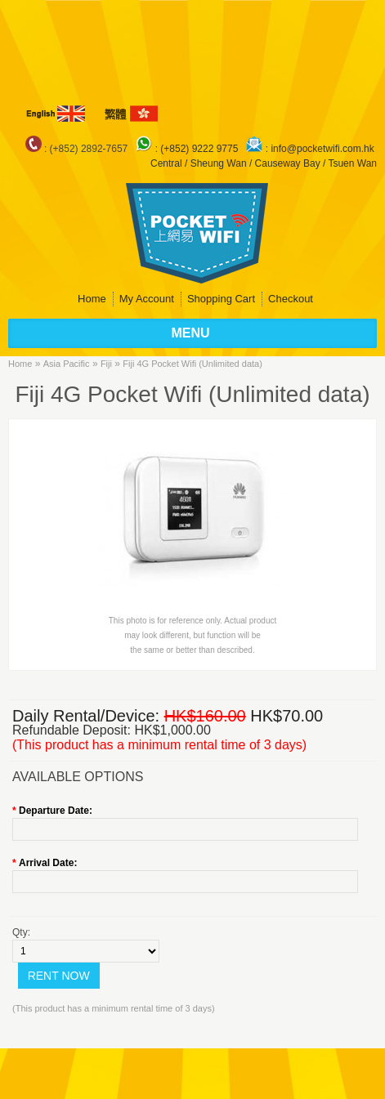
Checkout (290, 299)
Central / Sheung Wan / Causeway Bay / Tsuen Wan (263, 163)
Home (92, 299)
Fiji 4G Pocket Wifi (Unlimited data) (192, 364)
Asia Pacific (66, 364)
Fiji (106, 364)
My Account (146, 299)
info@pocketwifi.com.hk (322, 148)
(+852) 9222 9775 (200, 148)
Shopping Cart (221, 299)
